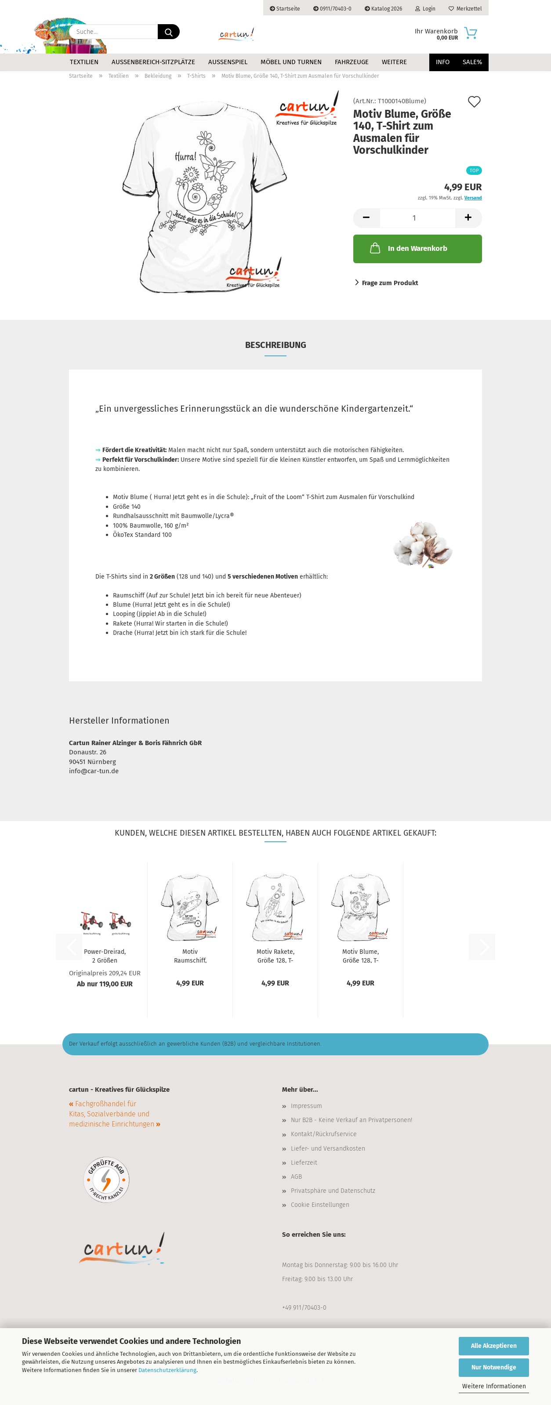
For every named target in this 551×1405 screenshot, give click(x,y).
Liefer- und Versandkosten (328, 1148)
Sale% (472, 62)
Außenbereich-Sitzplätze (153, 62)
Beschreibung (275, 345)
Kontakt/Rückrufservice (324, 1134)
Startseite (285, 9)
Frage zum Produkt (390, 283)
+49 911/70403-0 (304, 1307)
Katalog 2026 (383, 9)
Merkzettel (465, 9)
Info (443, 62)
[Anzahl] (418, 218)
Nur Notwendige (493, 1367)
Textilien (84, 62)
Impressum (306, 1106)
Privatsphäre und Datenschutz (333, 1191)
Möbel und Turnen (291, 62)
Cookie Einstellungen (320, 1205)
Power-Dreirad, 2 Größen (105, 955)
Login (425, 9)
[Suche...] (169, 31)
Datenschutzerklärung (167, 1370)
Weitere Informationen (494, 1386)
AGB (296, 1176)
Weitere (394, 62)
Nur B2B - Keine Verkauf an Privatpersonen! (351, 1120)
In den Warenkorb (407, 248)
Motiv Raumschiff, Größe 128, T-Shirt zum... (190, 955)
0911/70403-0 (332, 9)
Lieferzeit (304, 1162)
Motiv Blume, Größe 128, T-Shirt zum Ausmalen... (360, 955)
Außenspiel (227, 62)
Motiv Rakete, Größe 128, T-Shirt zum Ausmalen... (275, 955)
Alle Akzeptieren (494, 1346)
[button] (366, 218)
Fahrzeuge (352, 62)
